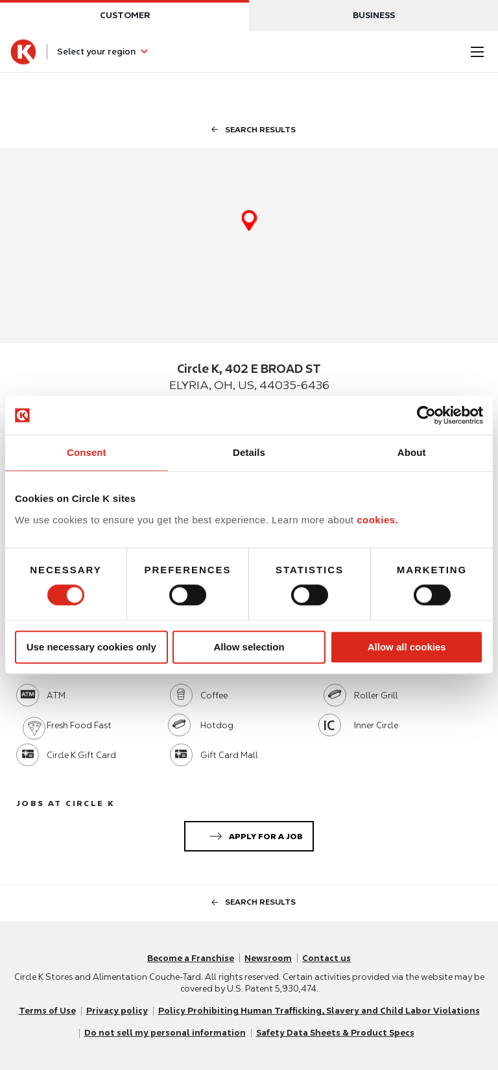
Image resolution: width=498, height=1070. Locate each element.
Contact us (326, 958)
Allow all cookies (407, 646)
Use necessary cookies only (91, 646)
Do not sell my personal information (165, 1033)
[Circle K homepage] (23, 52)
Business (374, 15)
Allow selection (248, 646)
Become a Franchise (190, 958)
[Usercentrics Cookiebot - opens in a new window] (426, 415)
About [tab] (411, 452)
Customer (125, 15)
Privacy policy (117, 1011)
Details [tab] (249, 452)
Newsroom (268, 958)
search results (249, 129)
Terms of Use (47, 1011)
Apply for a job (254, 834)
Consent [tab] (86, 452)
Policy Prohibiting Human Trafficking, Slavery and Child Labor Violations (319, 1011)
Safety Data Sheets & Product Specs (335, 1033)
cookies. (377, 519)
